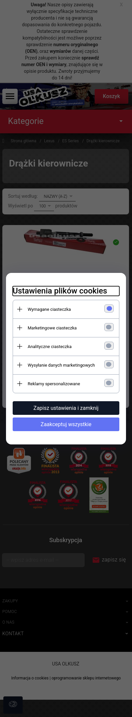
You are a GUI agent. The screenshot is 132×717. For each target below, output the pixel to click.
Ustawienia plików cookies (60, 291)
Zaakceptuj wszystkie (66, 424)
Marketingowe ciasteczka (52, 327)
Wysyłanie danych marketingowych (61, 365)
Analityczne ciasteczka (50, 346)
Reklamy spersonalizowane (54, 383)
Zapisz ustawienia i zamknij (65, 408)
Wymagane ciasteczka (49, 309)
